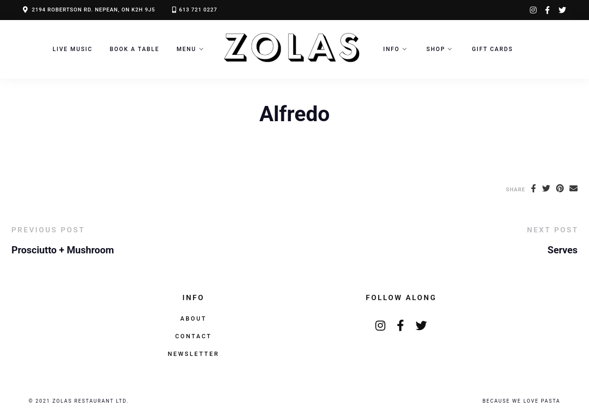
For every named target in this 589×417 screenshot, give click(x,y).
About (193, 318)
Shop (435, 49)
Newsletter (193, 353)
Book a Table (134, 49)
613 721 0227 (198, 10)
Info (391, 49)
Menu (186, 49)
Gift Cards (492, 49)
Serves (563, 250)
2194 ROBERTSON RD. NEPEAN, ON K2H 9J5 (93, 10)
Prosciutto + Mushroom (62, 250)
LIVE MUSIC (72, 49)
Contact (193, 336)
